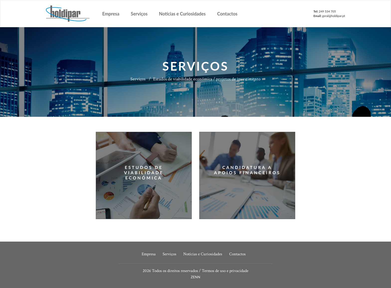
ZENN (195, 277)
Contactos (227, 13)
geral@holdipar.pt (333, 16)
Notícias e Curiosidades (182, 13)
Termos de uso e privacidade (225, 271)
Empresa (110, 13)
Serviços (139, 13)
